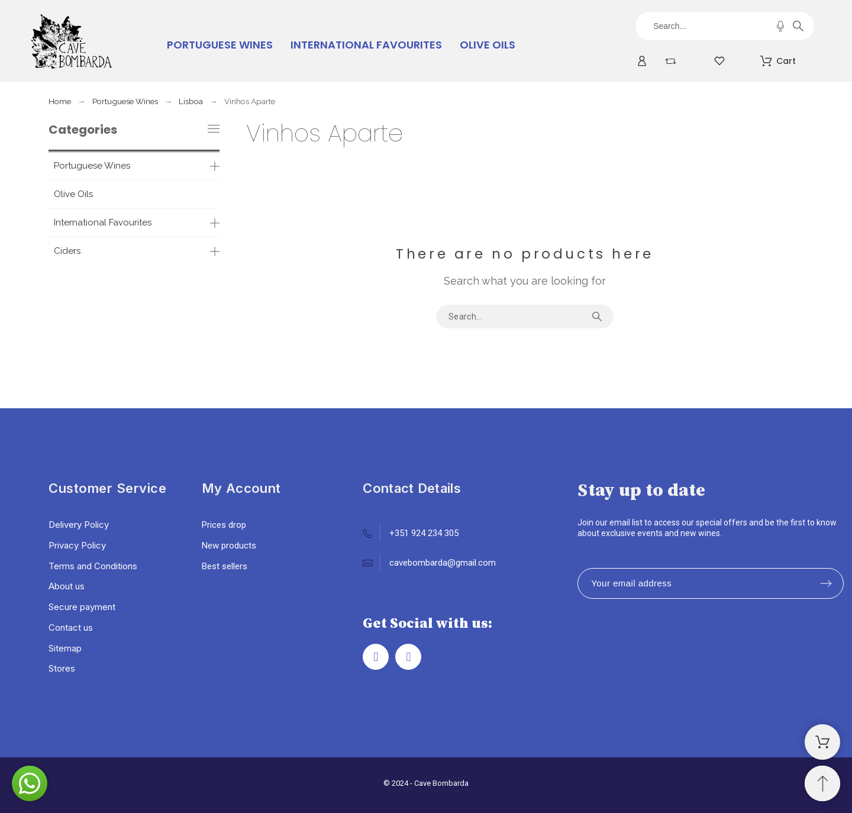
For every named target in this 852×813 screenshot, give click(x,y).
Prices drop (224, 525)
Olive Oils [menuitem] (487, 44)
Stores (62, 668)
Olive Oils (73, 194)
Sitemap (65, 648)
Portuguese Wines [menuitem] (220, 44)
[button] (29, 783)
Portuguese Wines (92, 165)
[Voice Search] (780, 26)
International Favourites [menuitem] (366, 44)
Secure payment (82, 606)
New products (229, 545)
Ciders (67, 251)
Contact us (71, 627)
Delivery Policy (79, 524)
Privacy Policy (77, 545)
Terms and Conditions (93, 566)
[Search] (724, 26)
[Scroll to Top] (822, 783)
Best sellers (224, 566)
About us (67, 586)
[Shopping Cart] (822, 742)
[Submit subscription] (826, 583)
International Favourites (102, 222)
